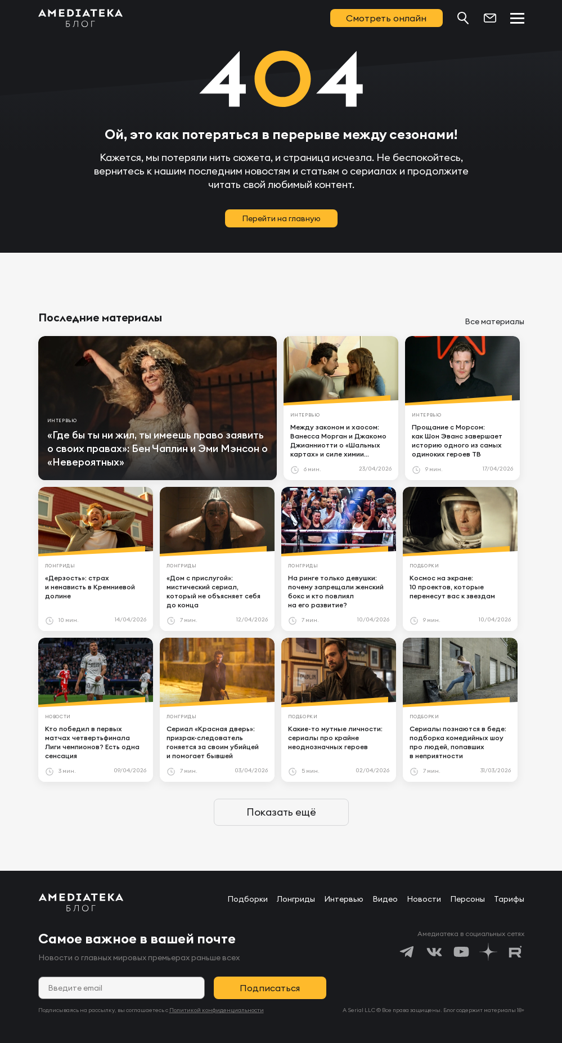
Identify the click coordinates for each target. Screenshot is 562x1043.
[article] (157, 408)
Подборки (247, 899)
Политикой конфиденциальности (216, 1010)
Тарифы (509, 899)
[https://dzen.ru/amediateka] (488, 952)
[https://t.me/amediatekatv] (407, 952)
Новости (424, 899)
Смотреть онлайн (386, 18)
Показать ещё (281, 811)
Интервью (343, 899)
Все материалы (494, 321)
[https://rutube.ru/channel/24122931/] (515, 952)
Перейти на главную (281, 218)
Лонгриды (296, 899)
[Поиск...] (463, 18)
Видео (385, 899)
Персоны (467, 899)
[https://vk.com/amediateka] (434, 952)
